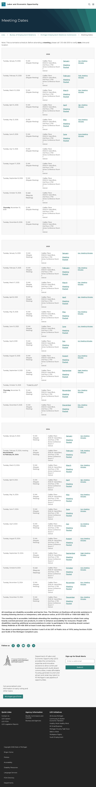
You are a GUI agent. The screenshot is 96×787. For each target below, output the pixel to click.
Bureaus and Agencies (33, 721)
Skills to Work (54, 732)
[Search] (89, 4)
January (66, 61)
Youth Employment (56, 737)
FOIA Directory (9, 778)
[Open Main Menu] (93, 4)
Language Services (10, 773)
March (65, 90)
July (63, 341)
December (66, 405)
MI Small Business (56, 726)
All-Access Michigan (56, 716)
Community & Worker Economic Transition (57, 720)
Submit (80, 667)
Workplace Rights (56, 734)
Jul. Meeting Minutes (85, 341)
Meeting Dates (87, 35)
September (66, 371)
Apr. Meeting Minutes (85, 297)
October (69, 568)
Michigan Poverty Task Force (60, 729)
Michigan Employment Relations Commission (58, 35)
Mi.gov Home (8, 752)
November (66, 390)
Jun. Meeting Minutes (85, 326)
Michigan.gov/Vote (13, 696)
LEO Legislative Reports (10, 724)
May (65, 120)
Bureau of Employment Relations (23, 35)
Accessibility (8, 762)
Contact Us (5, 716)
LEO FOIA (5, 721)
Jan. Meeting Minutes (85, 253)
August (65, 356)
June (65, 134)
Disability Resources (11, 767)
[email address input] (80, 661)
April (65, 105)
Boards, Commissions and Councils (34, 717)
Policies (6, 757)
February (66, 76)
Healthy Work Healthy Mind (59, 723)
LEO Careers (6, 719)
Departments (8, 783)
